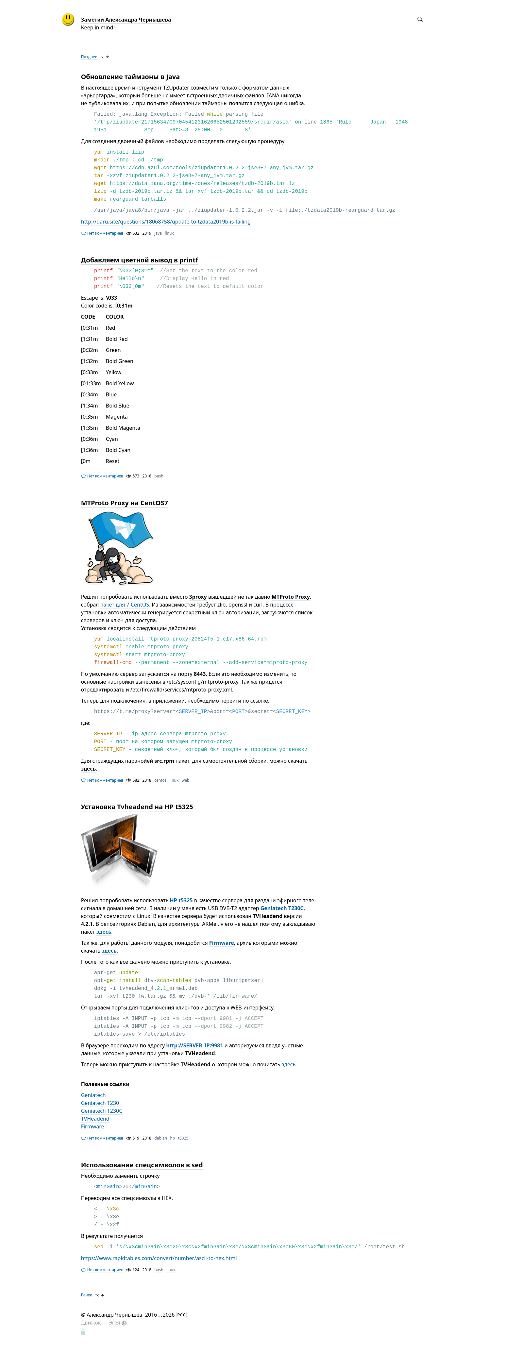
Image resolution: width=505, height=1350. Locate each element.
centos (160, 780)
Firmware (221, 942)
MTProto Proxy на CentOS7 (124, 502)
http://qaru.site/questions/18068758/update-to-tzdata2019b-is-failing (166, 221)
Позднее (89, 56)
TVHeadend (95, 1118)
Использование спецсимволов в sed (142, 1164)
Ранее (86, 1295)
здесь (103, 931)
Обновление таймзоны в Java (130, 76)
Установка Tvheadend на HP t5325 (137, 806)
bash (158, 476)
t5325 (183, 1138)
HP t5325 (181, 900)
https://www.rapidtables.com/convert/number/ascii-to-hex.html (159, 1258)
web (186, 780)
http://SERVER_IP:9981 (194, 1045)
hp (172, 1138)
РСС (181, 1315)
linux (169, 233)
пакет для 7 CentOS (124, 604)
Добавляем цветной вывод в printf (139, 260)
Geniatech (93, 1095)
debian (160, 1138)
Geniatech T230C (282, 908)
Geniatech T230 (100, 1103)
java (158, 233)
